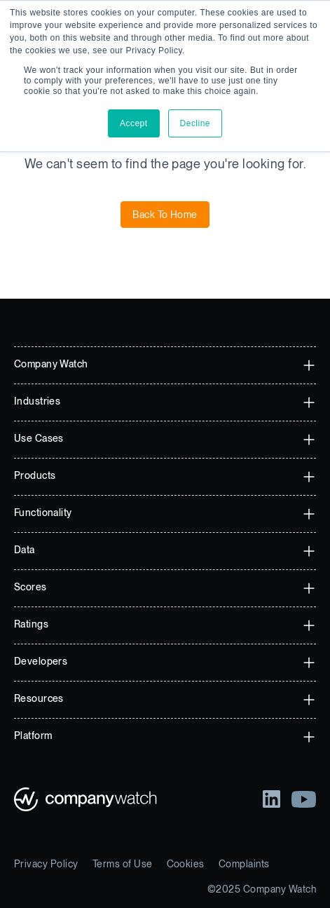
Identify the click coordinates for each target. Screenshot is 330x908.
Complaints (244, 863)
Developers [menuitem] (40, 661)
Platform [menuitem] (33, 735)
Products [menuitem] (34, 475)
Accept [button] (134, 123)
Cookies (186, 863)
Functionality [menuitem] (42, 512)
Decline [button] (195, 123)
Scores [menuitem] (30, 586)
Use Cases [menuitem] (39, 438)
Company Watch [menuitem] (51, 364)
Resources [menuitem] (39, 698)
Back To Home (165, 214)
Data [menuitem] (24, 549)
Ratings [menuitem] (31, 624)
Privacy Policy (46, 863)
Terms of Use (122, 863)
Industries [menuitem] (37, 401)
